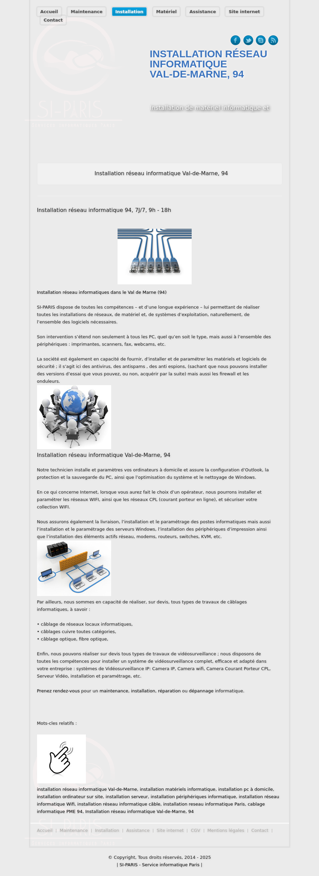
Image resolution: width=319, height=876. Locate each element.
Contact (53, 20)
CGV (195, 830)
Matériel (166, 11)
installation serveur (127, 796)
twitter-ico (248, 40)
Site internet (244, 11)
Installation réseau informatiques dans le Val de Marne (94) (102, 292)
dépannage (201, 690)
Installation (129, 11)
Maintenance (86, 11)
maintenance (113, 690)
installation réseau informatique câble (119, 804)
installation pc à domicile (245, 789)
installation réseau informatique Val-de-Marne (87, 789)
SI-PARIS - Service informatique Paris (159, 864)
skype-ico (260, 40)
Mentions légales (226, 830)
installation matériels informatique (177, 789)
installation (143, 690)
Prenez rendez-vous (58, 690)
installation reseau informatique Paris (204, 804)
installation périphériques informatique (193, 796)
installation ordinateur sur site (70, 796)
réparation (169, 690)
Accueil (49, 11)
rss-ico (273, 40)
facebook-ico (235, 40)
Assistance (202, 11)
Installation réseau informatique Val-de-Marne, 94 (139, 811)
